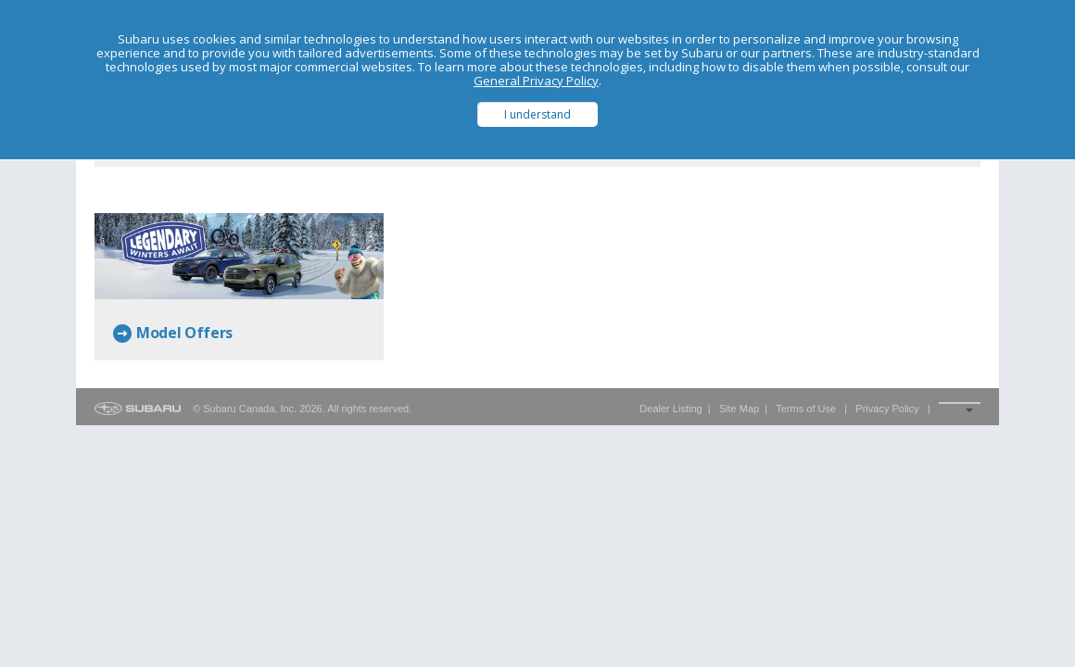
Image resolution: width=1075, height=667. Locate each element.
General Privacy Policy (536, 80)
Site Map (739, 408)
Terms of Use (806, 408)
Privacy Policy (886, 408)
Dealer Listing (670, 408)
